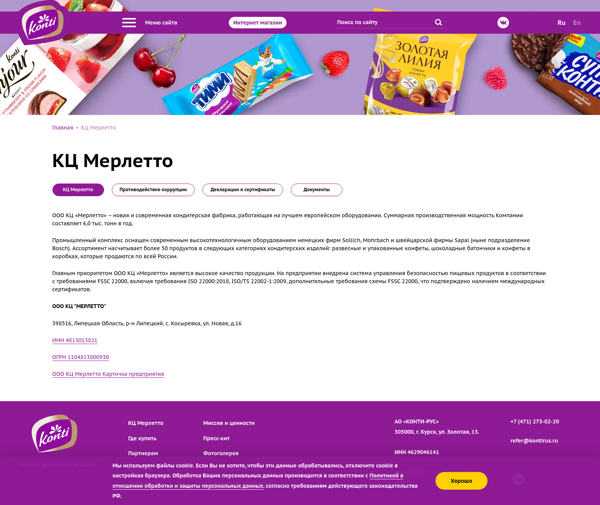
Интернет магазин (257, 22)
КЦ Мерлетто (145, 423)
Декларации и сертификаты (242, 189)
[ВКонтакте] (503, 22)
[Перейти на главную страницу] (42, 22)
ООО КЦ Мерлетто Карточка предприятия (108, 374)
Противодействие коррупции (153, 189)
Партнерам (143, 453)
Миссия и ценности (228, 423)
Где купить (142, 438)
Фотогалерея (220, 453)
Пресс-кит (216, 438)
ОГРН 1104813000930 (80, 357)
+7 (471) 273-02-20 (534, 421)
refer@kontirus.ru (534, 440)
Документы (316, 189)
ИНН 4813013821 (75, 340)
